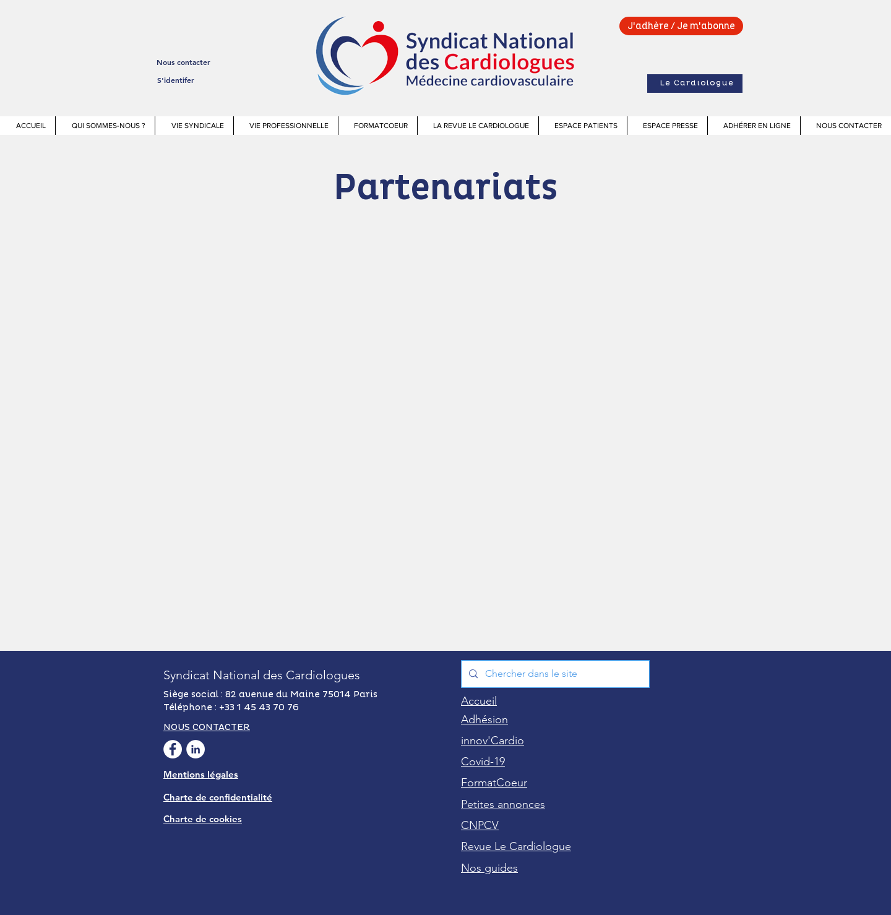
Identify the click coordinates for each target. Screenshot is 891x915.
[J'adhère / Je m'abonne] (681, 26)
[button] (105, 125)
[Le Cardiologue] (694, 83)
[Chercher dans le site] (554, 674)
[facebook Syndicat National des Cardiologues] (172, 749)
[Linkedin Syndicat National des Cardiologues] (195, 749)
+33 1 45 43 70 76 (259, 707)
